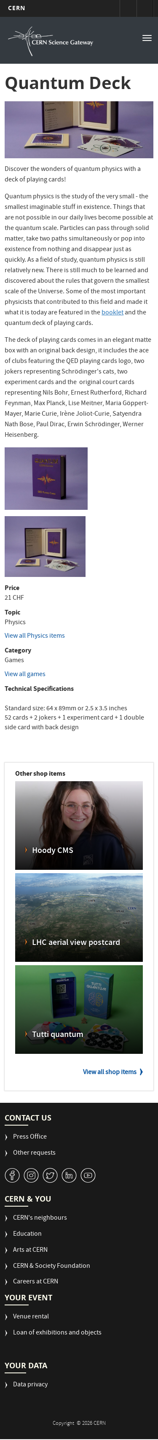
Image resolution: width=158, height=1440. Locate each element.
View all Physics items (35, 636)
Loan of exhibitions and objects (57, 1333)
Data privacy (30, 1385)
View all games (25, 675)
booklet (112, 313)
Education (27, 1235)
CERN (16, 8)
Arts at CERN (30, 1251)
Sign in (128, 8)
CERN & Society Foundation (51, 1267)
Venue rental (31, 1317)
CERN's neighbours (40, 1218)
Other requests (34, 1153)
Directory (145, 8)
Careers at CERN (35, 1282)
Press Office (30, 1137)
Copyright (64, 1424)
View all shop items (110, 1073)
